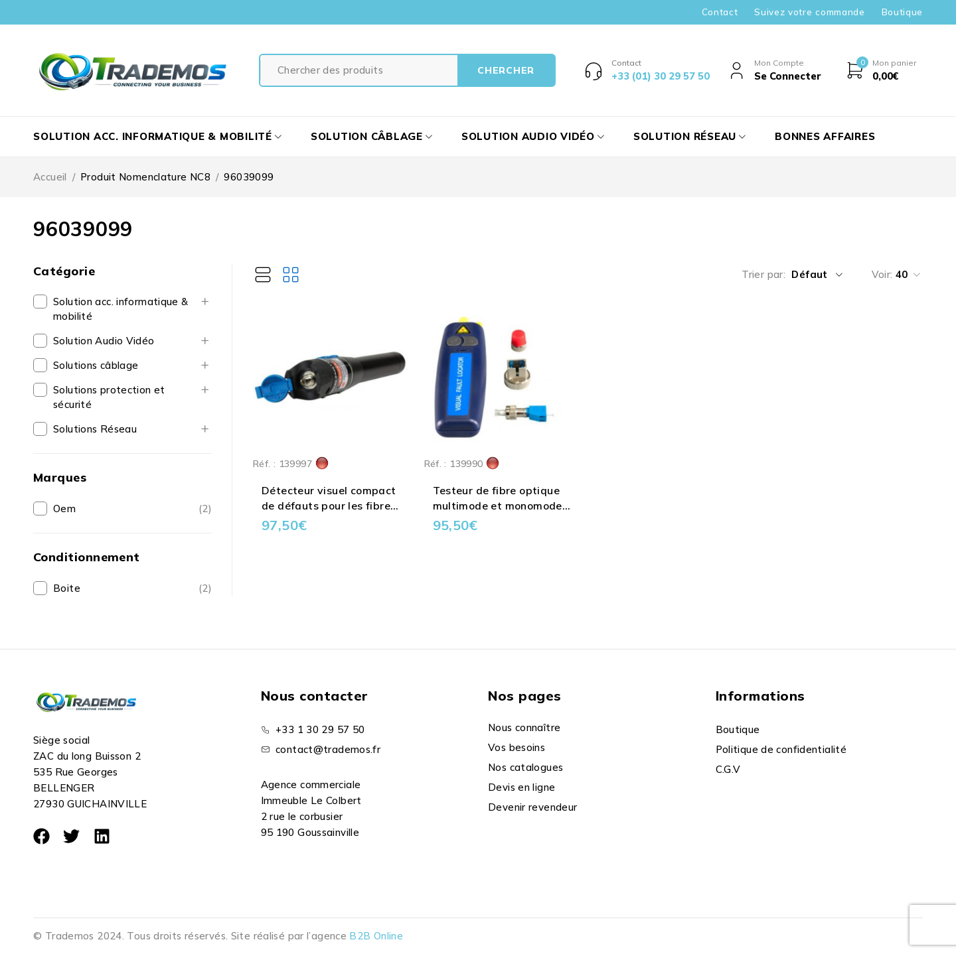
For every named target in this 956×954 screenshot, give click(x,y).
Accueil (50, 176)
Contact (720, 12)
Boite (66, 588)
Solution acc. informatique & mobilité (121, 308)
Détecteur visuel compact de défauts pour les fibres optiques (329, 505)
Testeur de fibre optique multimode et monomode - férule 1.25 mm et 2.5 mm (501, 505)
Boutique (902, 12)
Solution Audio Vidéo (104, 340)
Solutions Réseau (95, 429)
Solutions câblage (95, 365)
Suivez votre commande (809, 12)
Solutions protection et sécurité (109, 397)
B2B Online (376, 935)
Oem (64, 508)
